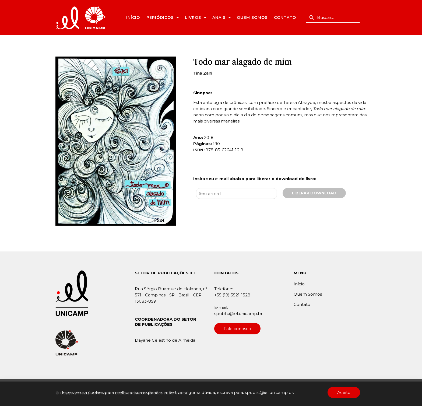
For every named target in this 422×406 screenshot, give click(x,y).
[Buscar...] (333, 17)
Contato (302, 304)
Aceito (343, 392)
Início (299, 283)
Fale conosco (237, 328)
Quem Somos (308, 294)
